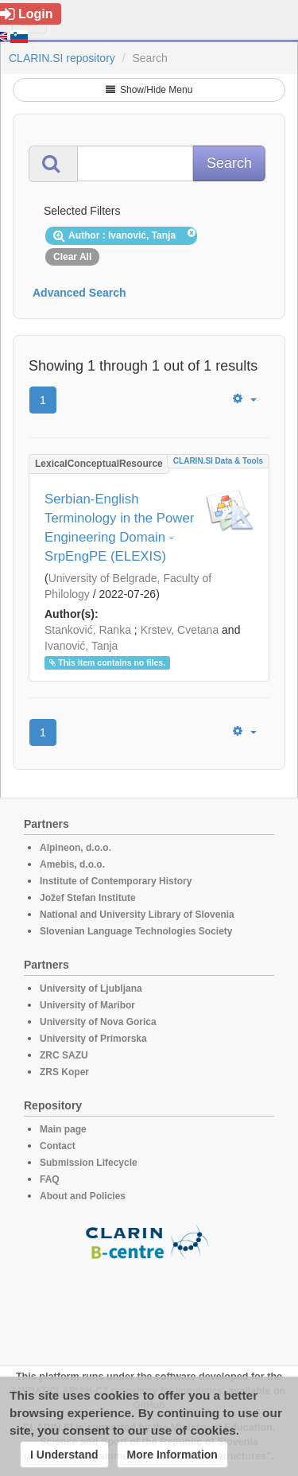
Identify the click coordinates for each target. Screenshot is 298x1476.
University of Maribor (87, 1005)
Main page (63, 1129)
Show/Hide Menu (149, 89)
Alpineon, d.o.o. (75, 847)
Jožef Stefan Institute (88, 897)
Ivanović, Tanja (81, 645)
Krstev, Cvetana (180, 629)
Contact (57, 1146)
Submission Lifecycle (88, 1162)
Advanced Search (79, 292)
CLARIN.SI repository (62, 58)
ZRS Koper (64, 1072)
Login (26, 14)
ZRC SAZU (64, 1055)
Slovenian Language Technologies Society (136, 931)
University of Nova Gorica (98, 1021)
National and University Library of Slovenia (137, 914)
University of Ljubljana (91, 988)
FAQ (50, 1179)
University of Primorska (93, 1038)
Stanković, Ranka (88, 629)
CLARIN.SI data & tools (218, 460)
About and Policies (83, 1196)
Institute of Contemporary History (116, 881)
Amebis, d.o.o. (72, 864)
